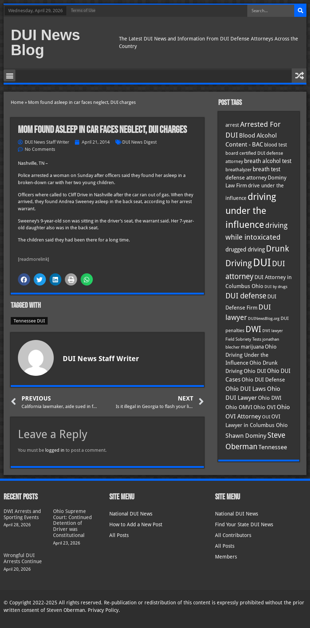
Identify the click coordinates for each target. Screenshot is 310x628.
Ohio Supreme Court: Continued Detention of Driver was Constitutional (72, 523)
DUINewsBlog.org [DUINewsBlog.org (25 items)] (264, 318)
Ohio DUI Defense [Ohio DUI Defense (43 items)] (263, 380)
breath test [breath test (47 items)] (266, 169)
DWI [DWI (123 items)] (253, 329)
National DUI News (130, 514)
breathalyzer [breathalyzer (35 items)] (238, 169)
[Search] (300, 11)
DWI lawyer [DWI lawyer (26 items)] (272, 331)
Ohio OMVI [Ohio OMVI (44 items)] (238, 407)
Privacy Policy (103, 610)
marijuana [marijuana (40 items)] (252, 347)
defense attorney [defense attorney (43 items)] (246, 177)
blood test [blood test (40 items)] (275, 145)
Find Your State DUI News (244, 524)
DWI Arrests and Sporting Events (22, 514)
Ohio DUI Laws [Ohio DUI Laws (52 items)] (245, 388)
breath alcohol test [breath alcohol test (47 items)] (267, 161)
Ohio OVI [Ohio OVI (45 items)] (264, 407)
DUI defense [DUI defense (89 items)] (245, 296)
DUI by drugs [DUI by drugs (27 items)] (275, 286)
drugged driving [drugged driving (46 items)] (245, 249)
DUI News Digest (139, 142)
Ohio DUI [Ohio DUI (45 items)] (255, 371)
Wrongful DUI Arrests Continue (23, 558)
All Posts (119, 535)
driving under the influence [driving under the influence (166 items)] (250, 210)
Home (17, 102)
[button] (9, 75)
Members (226, 557)
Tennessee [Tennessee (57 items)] (272, 447)
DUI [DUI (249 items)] (262, 263)
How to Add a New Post (135, 524)
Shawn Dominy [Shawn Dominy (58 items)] (245, 435)
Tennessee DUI (29, 320)
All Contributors (233, 535)
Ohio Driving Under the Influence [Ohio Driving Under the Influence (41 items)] (251, 355)
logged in (55, 450)
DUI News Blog (45, 42)
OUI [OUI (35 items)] (266, 417)
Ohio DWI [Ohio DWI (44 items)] (269, 398)
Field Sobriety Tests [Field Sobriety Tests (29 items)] (243, 339)
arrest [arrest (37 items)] (232, 125)
